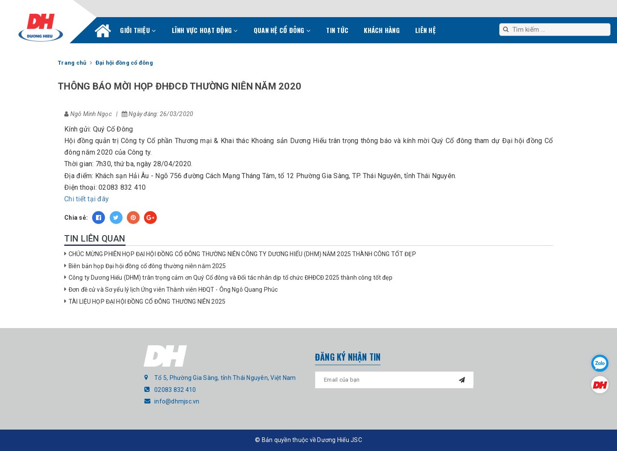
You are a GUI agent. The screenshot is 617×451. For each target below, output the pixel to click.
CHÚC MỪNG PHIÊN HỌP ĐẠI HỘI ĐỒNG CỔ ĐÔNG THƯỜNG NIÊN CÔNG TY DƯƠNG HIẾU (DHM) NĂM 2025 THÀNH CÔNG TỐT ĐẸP (242, 254)
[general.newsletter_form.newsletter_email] (394, 379)
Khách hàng (382, 30)
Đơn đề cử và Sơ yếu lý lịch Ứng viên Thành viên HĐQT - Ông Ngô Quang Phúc (173, 289)
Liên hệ (425, 30)
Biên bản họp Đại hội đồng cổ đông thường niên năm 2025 (147, 266)
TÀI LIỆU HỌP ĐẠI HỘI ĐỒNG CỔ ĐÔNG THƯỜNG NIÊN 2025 (147, 301)
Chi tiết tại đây (86, 199)
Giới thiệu (138, 30)
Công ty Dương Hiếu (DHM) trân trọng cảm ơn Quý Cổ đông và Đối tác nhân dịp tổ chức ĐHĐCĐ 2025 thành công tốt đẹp (230, 277)
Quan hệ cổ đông (282, 30)
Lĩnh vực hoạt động (205, 30)
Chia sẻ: (76, 217)
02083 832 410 (175, 389)
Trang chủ (102, 32)
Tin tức (337, 30)
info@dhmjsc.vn (177, 401)
